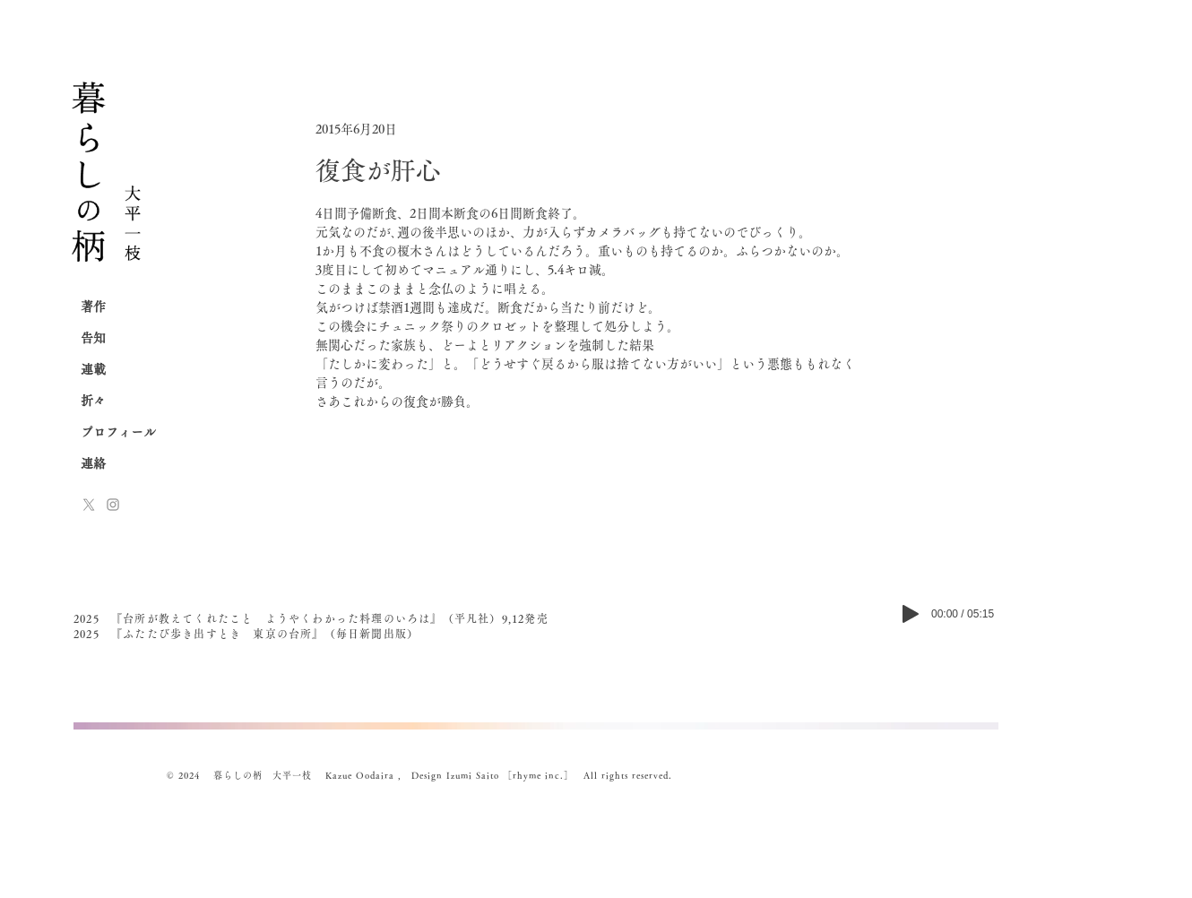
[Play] (911, 614)
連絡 (93, 463)
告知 (93, 338)
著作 (93, 306)
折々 (93, 400)
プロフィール (118, 432)
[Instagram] (113, 504)
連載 (93, 369)
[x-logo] (89, 504)
